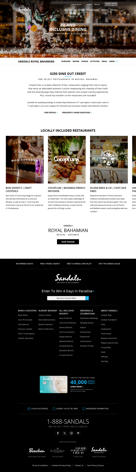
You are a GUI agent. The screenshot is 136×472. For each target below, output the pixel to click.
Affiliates (104, 356)
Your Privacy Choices (95, 465)
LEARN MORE (76, 386)
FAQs (103, 324)
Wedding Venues (87, 323)
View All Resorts (65, 318)
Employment (106, 329)
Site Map (104, 361)
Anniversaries (85, 341)
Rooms (76, 61)
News (103, 352)
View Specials (23, 324)
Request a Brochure (109, 338)
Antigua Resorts (65, 336)
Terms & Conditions (40, 465)
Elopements (85, 336)
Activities (95, 61)
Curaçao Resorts (66, 355)
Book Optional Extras (46, 320)
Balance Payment (45, 324)
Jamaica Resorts (65, 327)
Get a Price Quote (25, 320)
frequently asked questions (77, 112)
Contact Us (79, 465)
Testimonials (106, 333)
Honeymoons (85, 332)
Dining (84, 61)
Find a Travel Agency (26, 333)
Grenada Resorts (66, 346)
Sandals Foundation (109, 320)
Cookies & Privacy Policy (61, 465)
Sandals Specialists (25, 338)
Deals (104, 61)
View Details (51, 112)
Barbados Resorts (66, 350)
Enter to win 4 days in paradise (68, 291)
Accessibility (106, 347)
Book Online (23, 315)
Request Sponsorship (109, 343)
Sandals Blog (106, 315)
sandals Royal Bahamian (36, 61)
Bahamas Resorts (66, 341)
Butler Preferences (46, 329)
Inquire (83, 327)
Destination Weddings (89, 318)
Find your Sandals (25, 329)
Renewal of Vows (87, 346)
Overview (65, 61)
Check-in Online (44, 315)
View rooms (68, 241)
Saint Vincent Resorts (67, 323)
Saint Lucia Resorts (67, 332)
